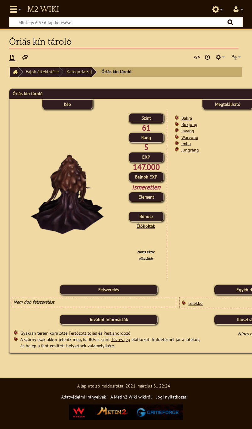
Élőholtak (146, 226)
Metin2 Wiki (43, 9)
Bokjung (189, 124)
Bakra (186, 118)
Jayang (187, 131)
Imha (186, 143)
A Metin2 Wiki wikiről (131, 397)
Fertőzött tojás (83, 333)
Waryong (189, 137)
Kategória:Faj (79, 71)
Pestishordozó (117, 333)
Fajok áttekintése (42, 71)
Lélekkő (195, 303)
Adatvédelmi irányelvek (83, 397)
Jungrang (190, 150)
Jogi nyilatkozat (171, 397)
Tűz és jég (120, 339)
